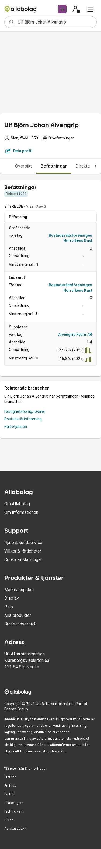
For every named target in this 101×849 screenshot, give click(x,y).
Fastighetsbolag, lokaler (25, 411)
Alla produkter (17, 615)
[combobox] (55, 21)
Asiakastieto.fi (15, 829)
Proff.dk (10, 786)
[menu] (90, 9)
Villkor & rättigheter (22, 551)
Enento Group (16, 709)
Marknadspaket (19, 589)
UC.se (8, 820)
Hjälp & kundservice (23, 542)
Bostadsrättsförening (23, 419)
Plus (8, 606)
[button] (62, 9)
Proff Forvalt (13, 811)
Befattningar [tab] (54, 166)
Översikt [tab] (23, 166)
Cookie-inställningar (23, 559)
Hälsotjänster (15, 426)
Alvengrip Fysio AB (75, 334)
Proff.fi (9, 794)
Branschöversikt (19, 623)
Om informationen (21, 512)
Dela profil (19, 151)
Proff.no (10, 777)
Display (11, 598)
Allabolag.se (13, 803)
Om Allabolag (17, 503)
